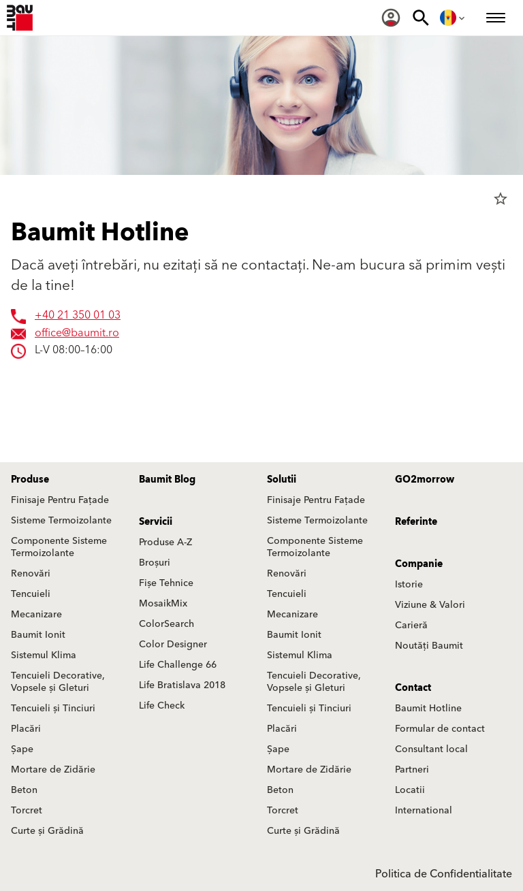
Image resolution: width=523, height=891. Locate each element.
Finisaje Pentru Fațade (60, 500)
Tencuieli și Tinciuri (53, 708)
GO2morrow (424, 480)
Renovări (30, 574)
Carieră (411, 625)
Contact (413, 688)
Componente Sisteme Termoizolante (59, 547)
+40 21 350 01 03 (78, 316)
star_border (500, 199)
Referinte (416, 522)
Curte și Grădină (47, 831)
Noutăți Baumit (429, 646)
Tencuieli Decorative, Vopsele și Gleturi (58, 682)
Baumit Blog (167, 480)
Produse (30, 480)
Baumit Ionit (38, 635)
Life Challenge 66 (178, 665)
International (423, 811)
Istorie (409, 585)
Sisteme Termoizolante (61, 521)
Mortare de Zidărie (53, 770)
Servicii (155, 522)
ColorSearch (166, 624)
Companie (419, 564)
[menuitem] (391, 18)
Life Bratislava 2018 (182, 685)
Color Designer (173, 644)
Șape (22, 749)
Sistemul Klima (43, 655)
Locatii (410, 790)
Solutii (281, 480)
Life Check (162, 706)
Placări (26, 729)
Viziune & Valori (430, 605)
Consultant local (431, 749)
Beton (24, 790)
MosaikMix (163, 604)
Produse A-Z (165, 542)
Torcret (26, 811)
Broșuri (154, 563)
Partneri (412, 770)
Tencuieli (30, 594)
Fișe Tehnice (166, 583)
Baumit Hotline (428, 708)
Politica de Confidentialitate (443, 874)
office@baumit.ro (77, 333)
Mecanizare (36, 614)
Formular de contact (440, 729)
